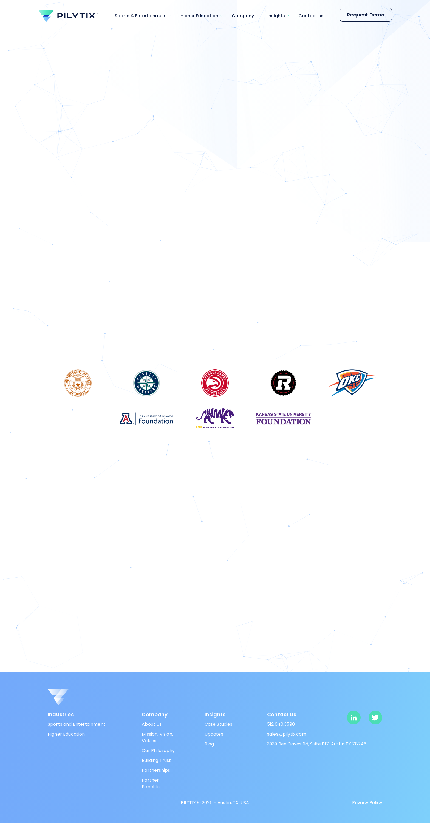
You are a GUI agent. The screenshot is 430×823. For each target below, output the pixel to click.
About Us (152, 724)
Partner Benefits (151, 783)
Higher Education (199, 16)
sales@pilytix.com (286, 734)
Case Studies (219, 724)
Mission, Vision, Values (157, 737)
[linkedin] (354, 717)
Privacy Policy (367, 802)
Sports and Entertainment (76, 724)
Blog (209, 744)
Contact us (311, 16)
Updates (214, 734)
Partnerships (156, 770)
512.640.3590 (281, 724)
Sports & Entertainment (141, 16)
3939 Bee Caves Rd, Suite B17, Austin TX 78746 (316, 744)
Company (243, 16)
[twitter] (375, 717)
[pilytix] (68, 16)
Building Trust (156, 760)
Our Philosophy (158, 750)
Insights (276, 16)
